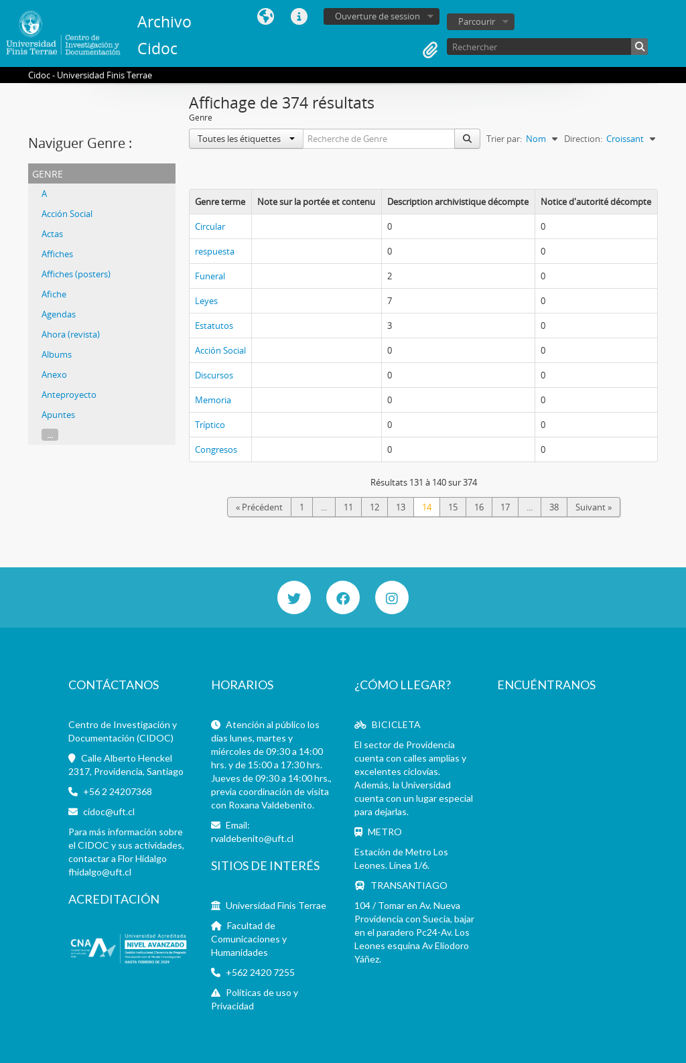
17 (505, 507)
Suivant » (593, 507)
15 (453, 507)
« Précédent (259, 507)
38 (554, 507)
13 (400, 507)
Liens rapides (299, 16)
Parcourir (476, 21)
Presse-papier (430, 50)
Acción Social (67, 214)
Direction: (583, 139)
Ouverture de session (377, 16)
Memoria (213, 400)
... (50, 435)
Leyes (206, 301)
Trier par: (504, 139)
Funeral (210, 276)
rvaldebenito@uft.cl (252, 838)
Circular (210, 226)
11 (348, 507)
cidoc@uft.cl (109, 811)
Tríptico (210, 425)
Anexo (54, 374)
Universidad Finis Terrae (276, 905)
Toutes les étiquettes (246, 139)
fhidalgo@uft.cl (99, 871)
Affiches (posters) (76, 274)
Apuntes (58, 415)
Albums (57, 354)
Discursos (214, 375)
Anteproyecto (69, 394)
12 (374, 507)
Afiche (54, 294)
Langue (265, 16)
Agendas (59, 314)
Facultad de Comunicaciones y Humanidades (249, 939)
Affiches (57, 254)
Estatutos (214, 326)
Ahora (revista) (71, 334)
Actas (52, 234)
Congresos (216, 449)
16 (479, 507)
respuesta (214, 251)
